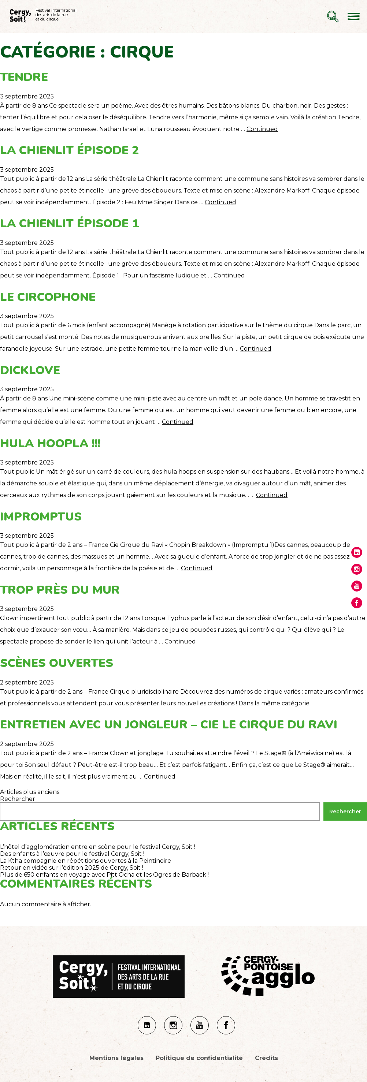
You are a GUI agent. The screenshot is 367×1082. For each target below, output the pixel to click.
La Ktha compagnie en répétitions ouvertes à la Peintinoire (85, 860)
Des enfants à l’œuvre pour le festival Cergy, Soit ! (72, 853)
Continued (262, 129)
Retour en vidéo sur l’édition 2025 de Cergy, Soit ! (71, 867)
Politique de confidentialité (199, 1058)
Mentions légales (116, 1058)
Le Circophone (48, 297)
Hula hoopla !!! (50, 443)
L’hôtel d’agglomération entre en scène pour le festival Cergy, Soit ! (97, 846)
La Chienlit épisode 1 (69, 223)
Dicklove (30, 370)
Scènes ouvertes (56, 663)
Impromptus (41, 517)
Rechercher (17, 798)
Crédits (266, 1058)
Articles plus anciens (29, 791)
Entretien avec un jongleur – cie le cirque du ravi (168, 724)
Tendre (24, 77)
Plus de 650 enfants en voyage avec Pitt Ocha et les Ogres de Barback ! (104, 874)
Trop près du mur (60, 590)
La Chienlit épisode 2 (69, 150)
